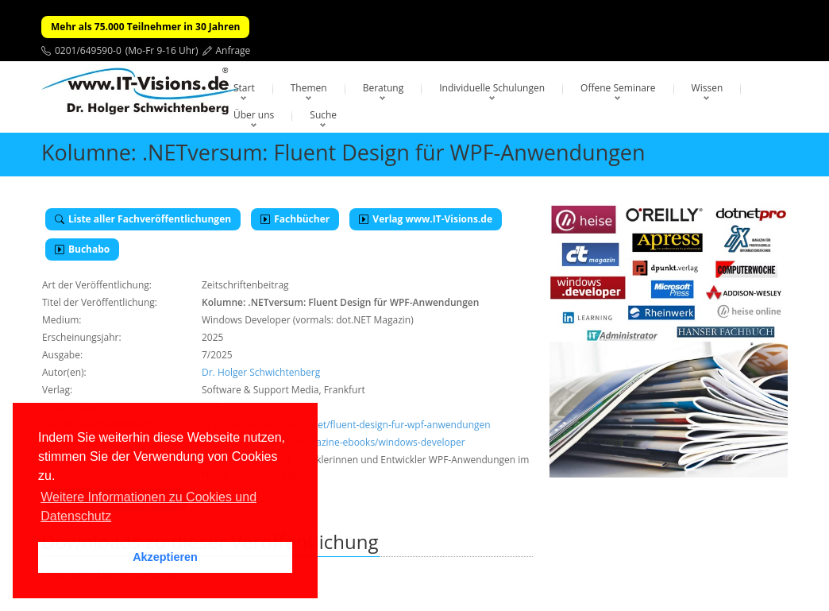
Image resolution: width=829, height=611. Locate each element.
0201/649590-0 (88, 50)
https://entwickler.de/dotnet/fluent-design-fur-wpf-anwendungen (346, 424)
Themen (309, 88)
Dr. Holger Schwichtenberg (261, 372)
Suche (323, 115)
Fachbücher (295, 219)
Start (244, 88)
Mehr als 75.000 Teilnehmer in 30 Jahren (145, 26)
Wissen (707, 88)
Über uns (253, 115)
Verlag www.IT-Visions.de (425, 219)
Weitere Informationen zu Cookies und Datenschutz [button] (148, 506)
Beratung (383, 88)
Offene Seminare (618, 88)
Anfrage (233, 50)
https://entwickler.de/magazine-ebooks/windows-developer (333, 442)
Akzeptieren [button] (165, 557)
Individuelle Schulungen (492, 88)
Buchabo (82, 249)
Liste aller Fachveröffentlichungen (143, 219)
